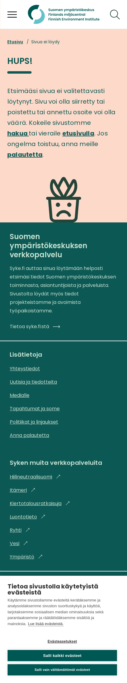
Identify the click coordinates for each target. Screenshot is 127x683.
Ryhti (20, 530)
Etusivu (15, 42)
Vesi (19, 543)
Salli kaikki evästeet (62, 655)
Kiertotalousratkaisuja (40, 503)
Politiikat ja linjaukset (34, 421)
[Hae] (115, 14)
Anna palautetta (29, 435)
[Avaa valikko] (12, 14)
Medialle (19, 395)
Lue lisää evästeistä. (46, 623)
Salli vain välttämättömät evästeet (62, 669)
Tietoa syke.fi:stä (35, 326)
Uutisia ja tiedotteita (33, 381)
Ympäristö (26, 556)
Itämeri (22, 490)
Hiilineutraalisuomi (35, 476)
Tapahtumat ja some (35, 408)
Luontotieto (27, 516)
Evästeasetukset (62, 641)
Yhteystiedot (25, 368)
